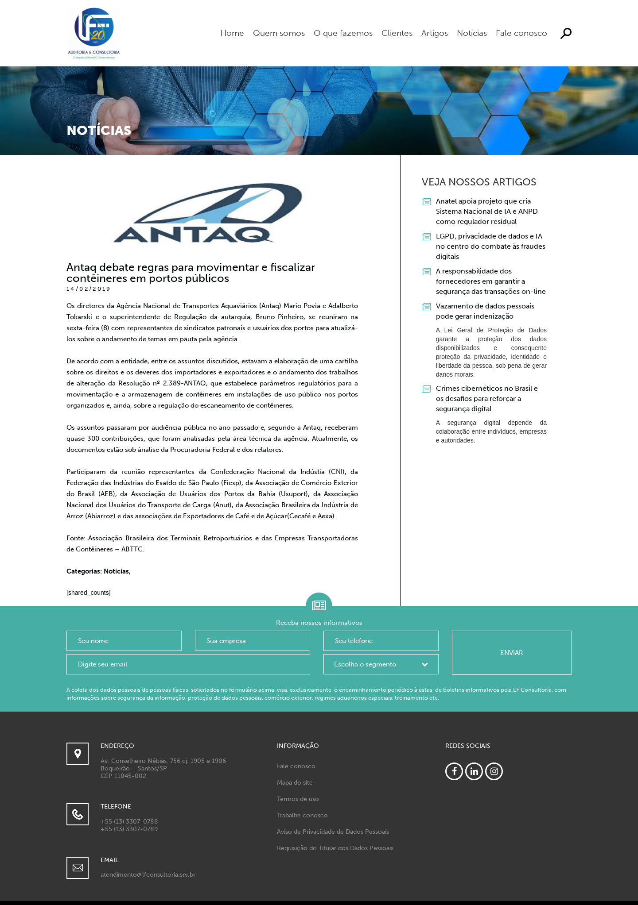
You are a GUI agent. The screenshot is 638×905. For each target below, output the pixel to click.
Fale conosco (521, 33)
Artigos (434, 33)
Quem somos (279, 33)
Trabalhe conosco (302, 815)
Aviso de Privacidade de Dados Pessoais (333, 832)
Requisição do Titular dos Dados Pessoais (335, 848)
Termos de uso (298, 799)
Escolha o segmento (365, 664)
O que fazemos (343, 33)
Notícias (472, 33)
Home (232, 33)
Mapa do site (295, 782)
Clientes (396, 33)
